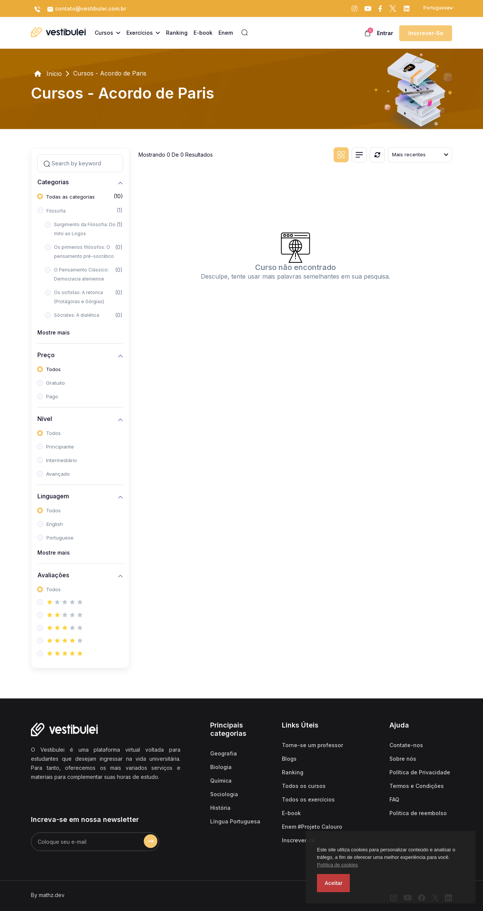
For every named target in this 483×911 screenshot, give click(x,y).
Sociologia (224, 794)
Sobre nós (402, 758)
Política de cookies (337, 865)
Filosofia (56, 211)
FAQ (394, 799)
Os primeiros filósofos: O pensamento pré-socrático (84, 251)
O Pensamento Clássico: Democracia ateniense (81, 274)
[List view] (359, 154)
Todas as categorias (70, 197)
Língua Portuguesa (235, 821)
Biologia (221, 767)
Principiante (60, 447)
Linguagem (53, 495)
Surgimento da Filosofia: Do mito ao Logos (84, 229)
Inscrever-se (425, 33)
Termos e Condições (416, 786)
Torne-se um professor (312, 745)
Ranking (292, 772)
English (54, 524)
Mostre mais (53, 332)
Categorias (53, 181)
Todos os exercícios (308, 799)
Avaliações (53, 574)
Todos (53, 369)
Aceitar (333, 883)
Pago (52, 396)
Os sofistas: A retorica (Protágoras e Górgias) (79, 297)
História (220, 808)
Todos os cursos (304, 786)
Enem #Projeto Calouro (312, 826)
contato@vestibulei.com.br (86, 9)
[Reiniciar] (377, 154)
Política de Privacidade (419, 772)
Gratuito (55, 383)
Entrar (385, 33)
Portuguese (60, 538)
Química (221, 780)
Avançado (58, 474)
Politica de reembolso (418, 813)
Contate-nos (406, 745)
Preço (46, 354)
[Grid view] (341, 154)
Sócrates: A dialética (76, 315)
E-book (291, 813)
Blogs (289, 758)
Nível (44, 418)
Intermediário (61, 460)
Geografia (223, 753)
